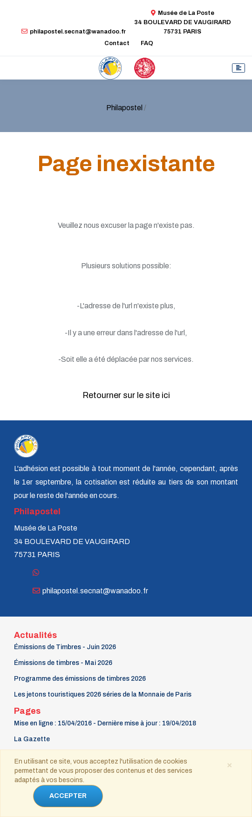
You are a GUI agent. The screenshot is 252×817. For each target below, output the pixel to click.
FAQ (147, 43)
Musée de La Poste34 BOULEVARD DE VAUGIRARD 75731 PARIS (182, 22)
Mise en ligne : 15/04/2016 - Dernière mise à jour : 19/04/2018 (105, 723)
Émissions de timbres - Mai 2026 (63, 662)
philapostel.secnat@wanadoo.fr (73, 31)
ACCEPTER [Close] (68, 795)
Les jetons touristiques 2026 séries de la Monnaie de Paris (102, 694)
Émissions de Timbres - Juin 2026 (65, 647)
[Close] (229, 764)
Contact (116, 43)
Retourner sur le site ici (126, 395)
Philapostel (124, 108)
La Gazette (32, 739)
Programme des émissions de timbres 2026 (80, 678)
